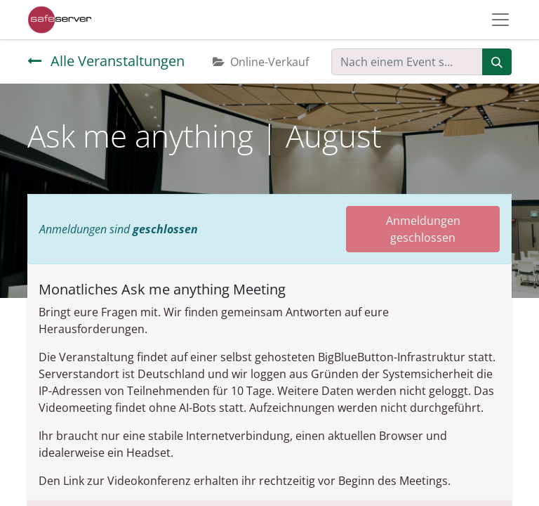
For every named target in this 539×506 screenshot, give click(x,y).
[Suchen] (497, 61)
